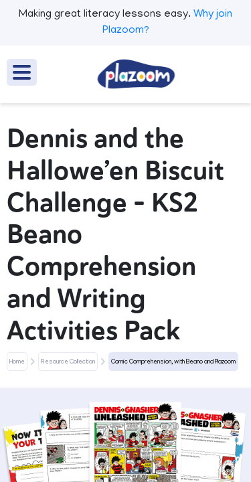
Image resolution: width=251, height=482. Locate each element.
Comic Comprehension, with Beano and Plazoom (173, 362)
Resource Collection (68, 362)
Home (17, 362)
